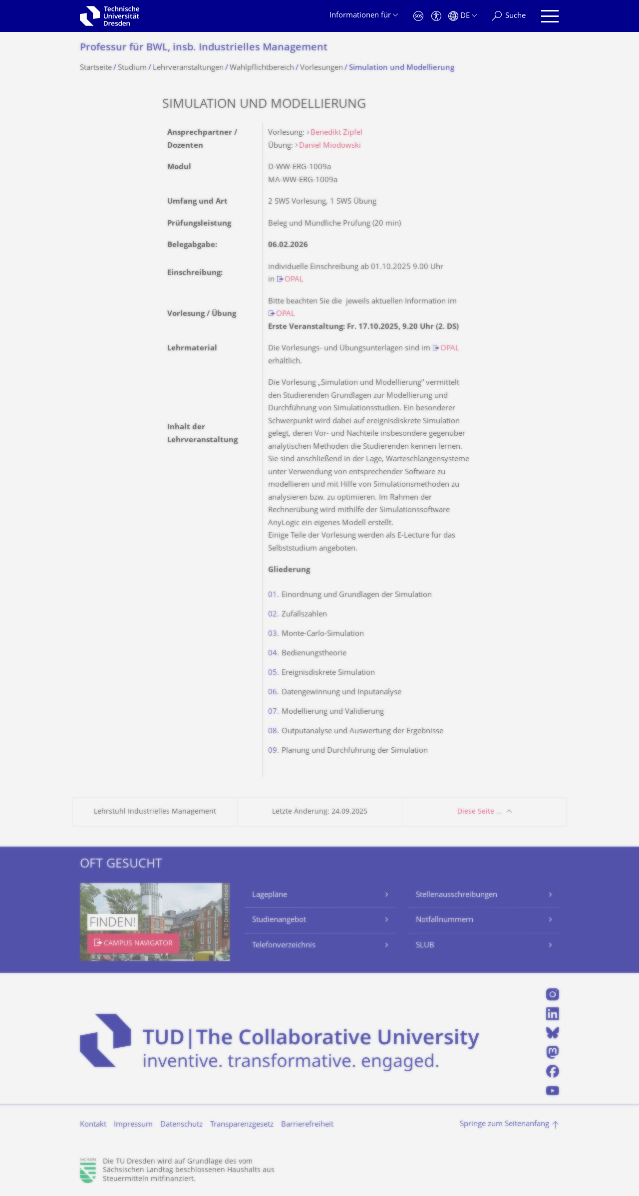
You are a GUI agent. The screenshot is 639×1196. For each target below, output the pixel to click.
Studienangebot (279, 920)
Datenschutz (181, 1125)
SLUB (425, 945)
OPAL (294, 280)
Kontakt (93, 1125)
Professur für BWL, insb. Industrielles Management (203, 48)
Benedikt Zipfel (336, 133)
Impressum (133, 1125)
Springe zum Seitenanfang (504, 1124)
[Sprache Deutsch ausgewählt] (462, 16)
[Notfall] (418, 16)
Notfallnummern (444, 920)
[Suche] (509, 16)
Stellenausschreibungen (456, 895)
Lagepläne (269, 895)
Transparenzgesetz (242, 1125)
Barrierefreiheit (307, 1125)
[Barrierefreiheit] (436, 16)
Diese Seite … (479, 812)
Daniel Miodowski (330, 146)
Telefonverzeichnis (284, 945)
